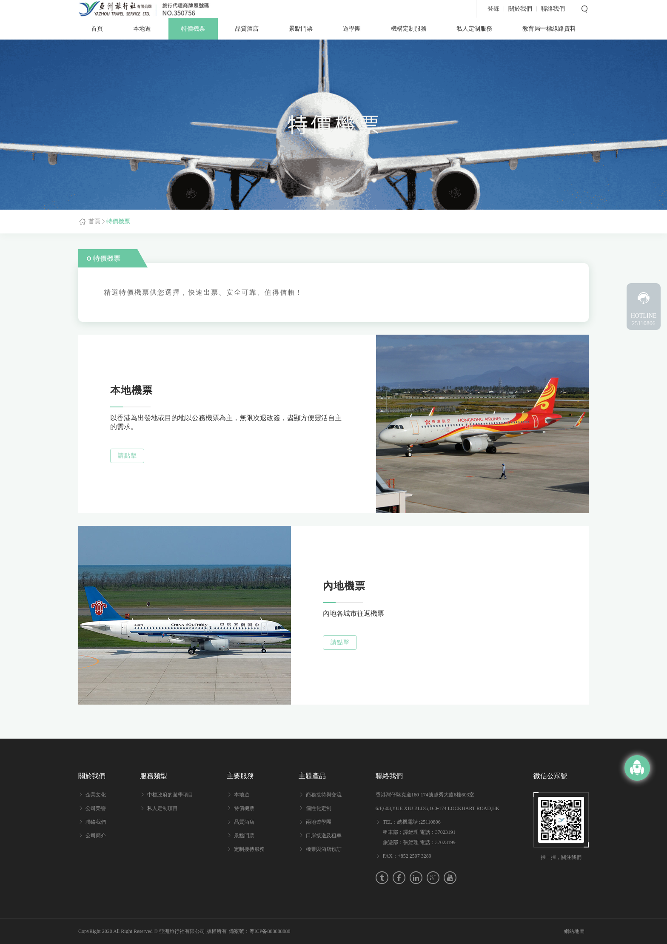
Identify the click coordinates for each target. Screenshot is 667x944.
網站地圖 (574, 931)
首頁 (97, 29)
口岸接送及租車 (324, 835)
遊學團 (352, 29)
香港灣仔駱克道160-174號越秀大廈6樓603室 (425, 794)
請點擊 (127, 455)
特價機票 (193, 29)
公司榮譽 (96, 808)
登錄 (493, 8)
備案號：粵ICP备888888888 (260, 931)
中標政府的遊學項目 (170, 794)
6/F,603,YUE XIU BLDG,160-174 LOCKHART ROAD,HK (437, 808)
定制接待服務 (249, 849)
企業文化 (96, 794)
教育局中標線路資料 (549, 29)
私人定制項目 (162, 808)
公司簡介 (96, 835)
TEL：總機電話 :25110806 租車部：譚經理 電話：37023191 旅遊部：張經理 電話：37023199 (419, 832)
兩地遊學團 (318, 822)
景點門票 (301, 29)
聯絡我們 (96, 822)
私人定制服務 (474, 29)
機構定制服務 (409, 29)
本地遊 (142, 29)
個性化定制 (318, 808)
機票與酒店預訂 (324, 849)
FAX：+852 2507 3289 (407, 856)
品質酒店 (247, 29)
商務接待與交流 (324, 794)
